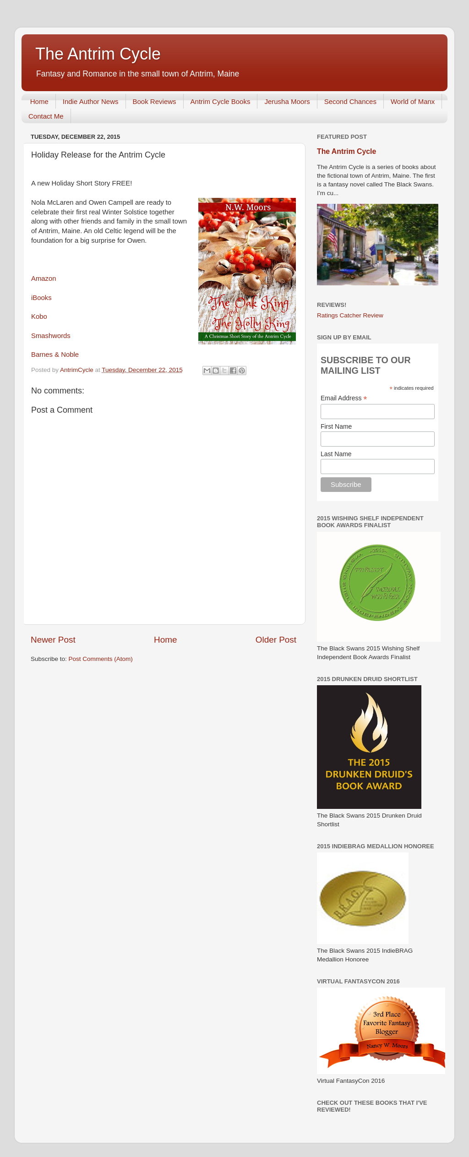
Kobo (39, 316)
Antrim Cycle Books (221, 101)
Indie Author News (91, 101)
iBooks (41, 297)
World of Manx (413, 101)
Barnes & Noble (55, 354)
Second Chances (350, 101)
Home (39, 101)
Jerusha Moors (287, 101)
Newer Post (53, 639)
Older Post (276, 639)
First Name (336, 426)
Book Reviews (154, 101)
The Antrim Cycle (98, 53)
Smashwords (51, 335)
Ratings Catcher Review (350, 315)
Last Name (336, 454)
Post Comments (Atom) (101, 658)
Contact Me (46, 116)
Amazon (43, 278)
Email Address (344, 398)
